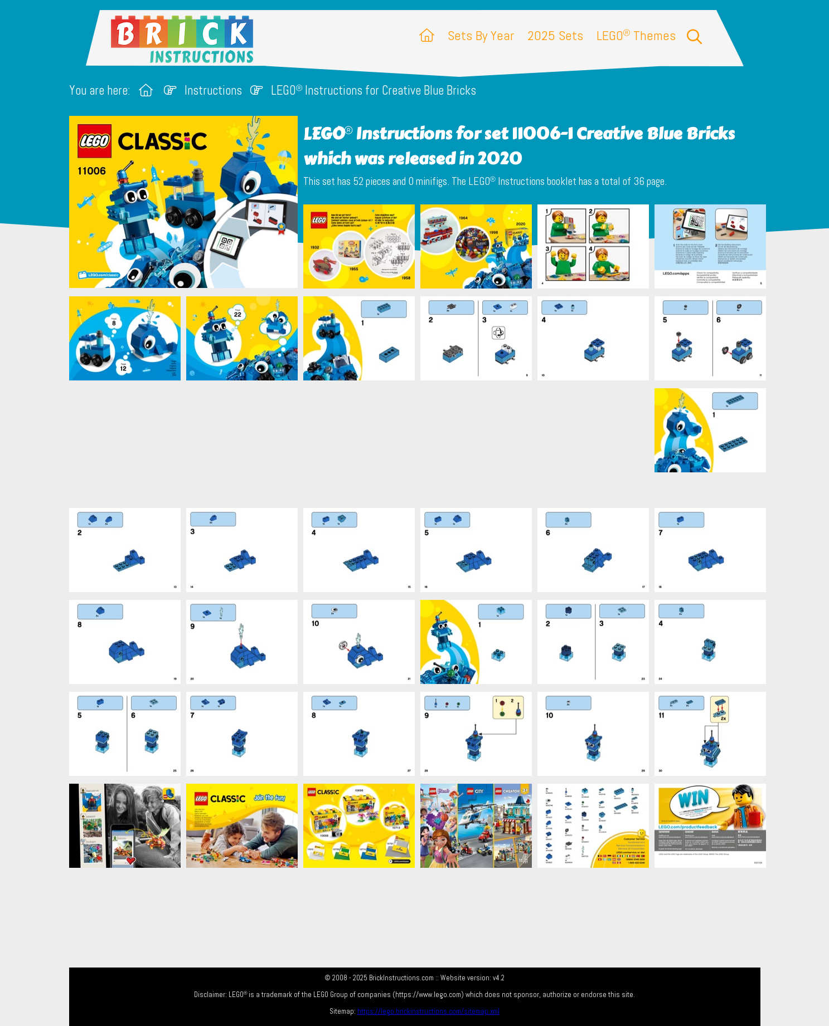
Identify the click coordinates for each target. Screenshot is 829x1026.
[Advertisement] (420, 444)
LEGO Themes (636, 35)
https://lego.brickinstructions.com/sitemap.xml (428, 1011)
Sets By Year (481, 35)
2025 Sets (555, 35)
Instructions (213, 90)
